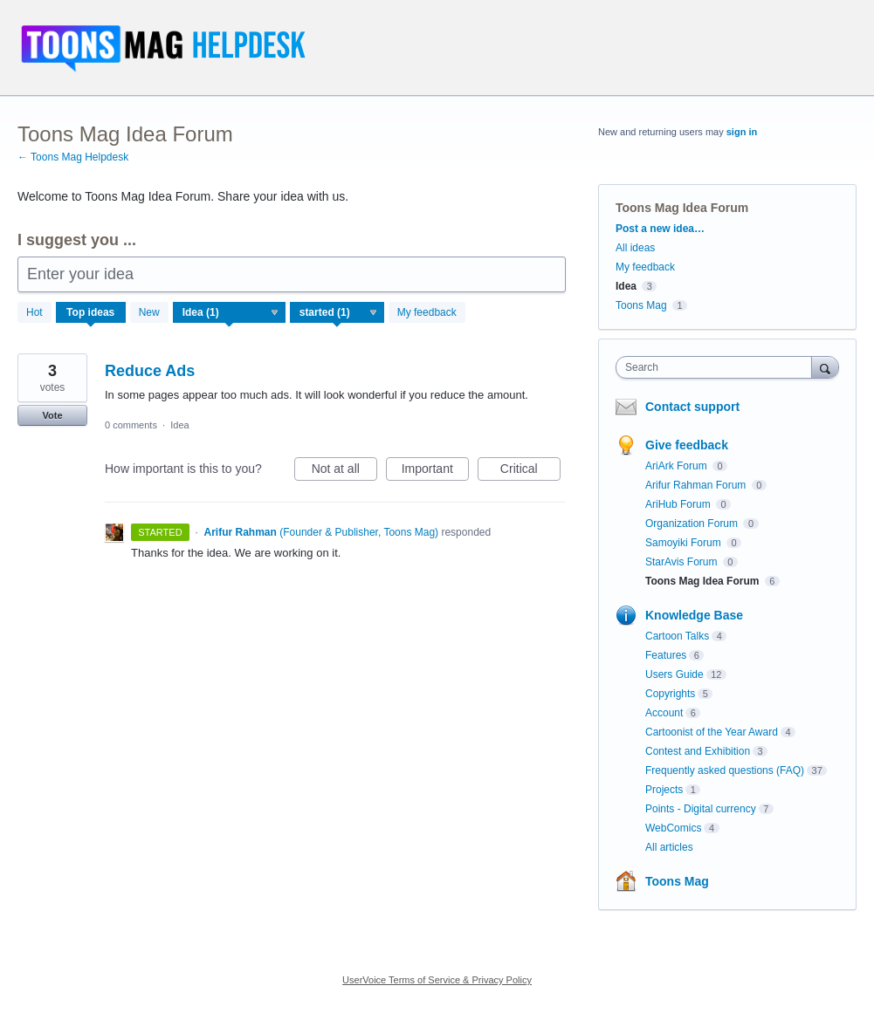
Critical (530, 471)
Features (665, 655)
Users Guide (674, 674)
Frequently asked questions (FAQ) (724, 770)
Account (664, 713)
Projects (664, 790)
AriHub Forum (679, 504)
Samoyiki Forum (684, 543)
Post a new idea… (660, 228)
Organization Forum (692, 523)
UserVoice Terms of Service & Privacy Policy (437, 980)
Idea (179, 425)
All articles (669, 847)
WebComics (673, 828)
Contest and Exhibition (697, 751)
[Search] (825, 367)
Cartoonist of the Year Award (711, 732)
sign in (741, 132)
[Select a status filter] (337, 313)
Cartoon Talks (677, 636)
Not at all (344, 471)
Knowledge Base (694, 615)
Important (435, 471)
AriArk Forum (677, 466)
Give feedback (686, 445)
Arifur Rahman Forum (697, 485)
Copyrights (670, 694)
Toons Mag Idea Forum (703, 581)
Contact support (692, 406)
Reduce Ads (150, 371)
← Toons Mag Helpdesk (72, 157)
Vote (52, 415)
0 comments (131, 425)
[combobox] (717, 367)
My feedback (427, 312)
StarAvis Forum (682, 562)
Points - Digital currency (700, 809)
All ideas (635, 248)
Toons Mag (641, 305)
